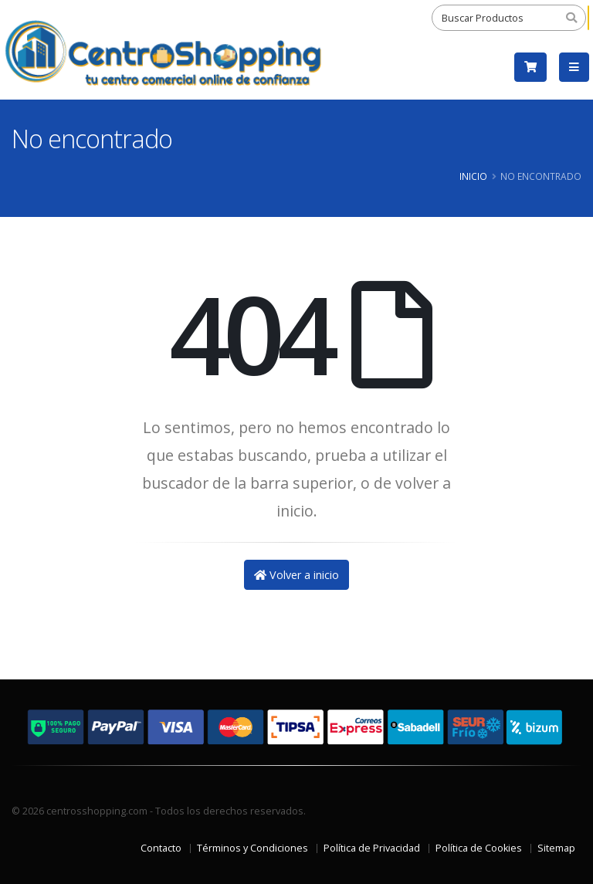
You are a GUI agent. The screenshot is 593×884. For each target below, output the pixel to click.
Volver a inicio (296, 574)
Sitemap (556, 848)
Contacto (161, 848)
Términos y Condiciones (252, 848)
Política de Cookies (478, 848)
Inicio (473, 176)
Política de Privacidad (372, 848)
